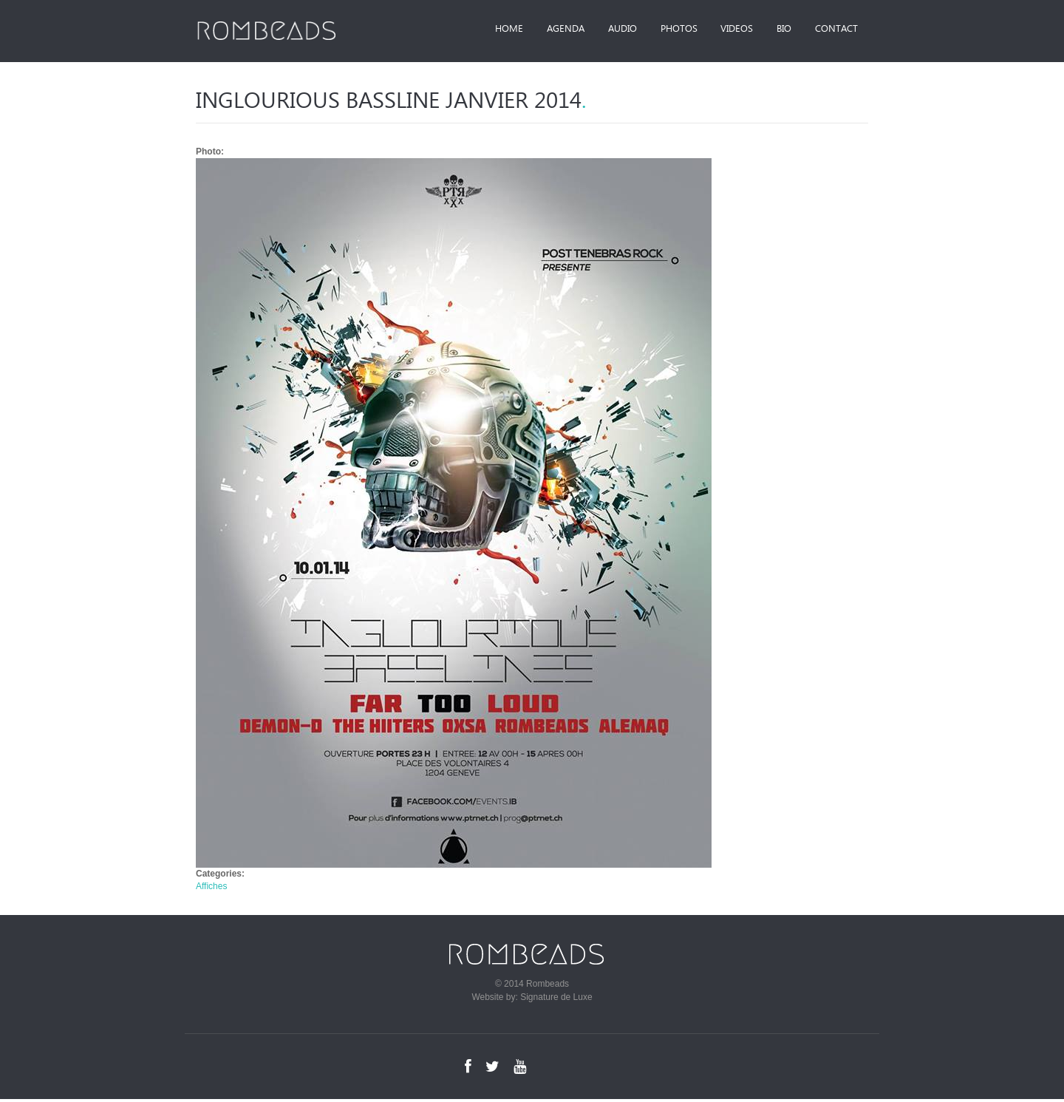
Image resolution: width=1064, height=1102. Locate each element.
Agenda (543, 29)
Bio (778, 29)
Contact (834, 29)
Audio (604, 29)
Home (482, 29)
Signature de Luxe (556, 1000)
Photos (664, 29)
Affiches (211, 889)
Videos (726, 29)
